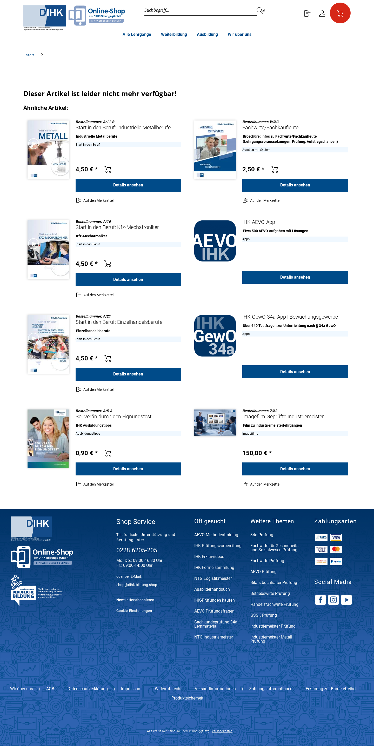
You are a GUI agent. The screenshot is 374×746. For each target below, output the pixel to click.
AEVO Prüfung (263, 572)
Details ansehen (128, 185)
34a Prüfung (261, 535)
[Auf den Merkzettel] (94, 201)
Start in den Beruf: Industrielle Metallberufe (123, 127)
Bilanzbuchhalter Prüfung (273, 583)
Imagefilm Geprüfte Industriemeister (283, 416)
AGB (50, 689)
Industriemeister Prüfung (273, 626)
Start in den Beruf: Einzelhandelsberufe (119, 322)
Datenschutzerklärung (88, 689)
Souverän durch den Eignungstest (113, 416)
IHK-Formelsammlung (214, 568)
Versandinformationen (215, 689)
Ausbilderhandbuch (212, 589)
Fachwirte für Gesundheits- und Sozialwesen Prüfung (274, 548)
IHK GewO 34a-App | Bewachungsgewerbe (290, 317)
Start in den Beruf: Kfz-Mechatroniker (117, 227)
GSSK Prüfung (263, 615)
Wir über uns (21, 689)
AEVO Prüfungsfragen (214, 611)
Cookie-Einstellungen (134, 611)
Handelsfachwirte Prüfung (274, 604)
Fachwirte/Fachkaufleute (270, 127)
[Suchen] (263, 10)
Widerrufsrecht (168, 689)
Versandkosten (222, 731)
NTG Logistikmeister (213, 578)
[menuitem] (306, 13)
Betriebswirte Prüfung (270, 594)
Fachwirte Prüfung (267, 561)
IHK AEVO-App (258, 222)
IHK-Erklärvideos (209, 557)
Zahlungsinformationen (270, 689)
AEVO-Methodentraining (216, 535)
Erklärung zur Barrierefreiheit (332, 689)
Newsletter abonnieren (135, 600)
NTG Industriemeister (213, 637)
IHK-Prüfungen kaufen (214, 600)
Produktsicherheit (187, 698)
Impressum (131, 689)
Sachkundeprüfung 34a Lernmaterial (215, 624)
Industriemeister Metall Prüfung (271, 639)
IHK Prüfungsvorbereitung (218, 546)
